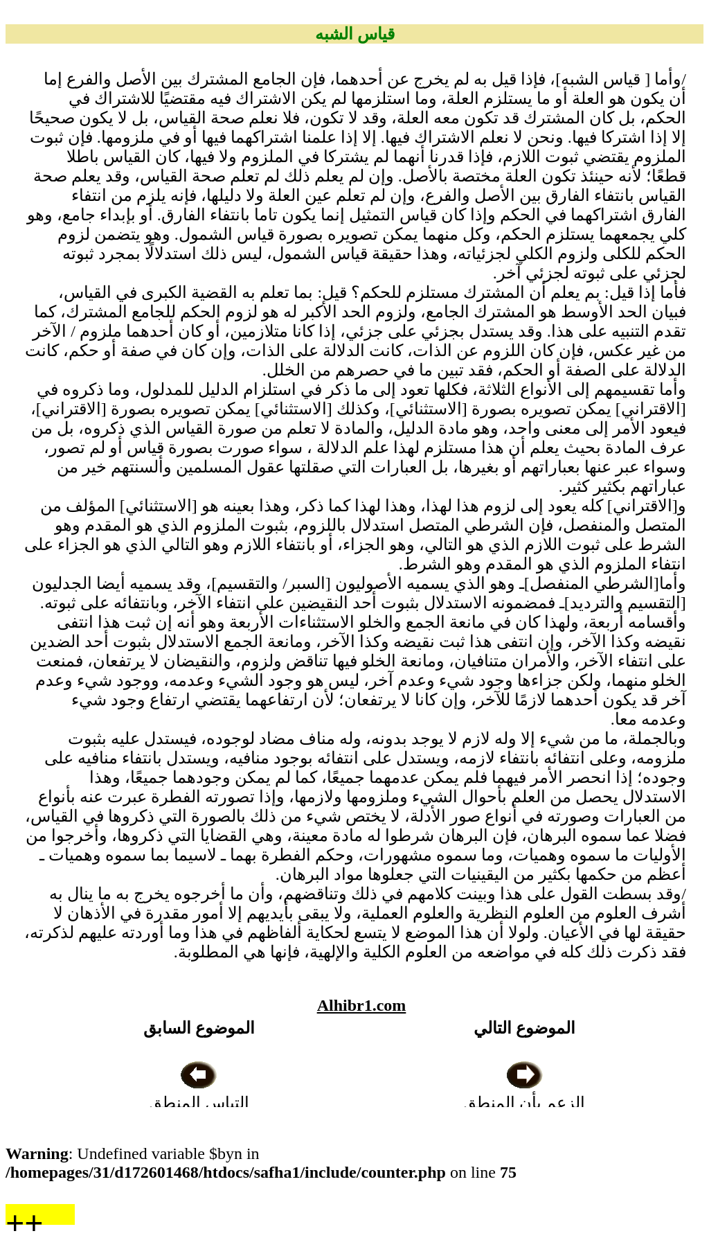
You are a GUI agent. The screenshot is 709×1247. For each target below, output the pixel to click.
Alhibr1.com (361, 1005)
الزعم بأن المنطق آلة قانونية (524, 1102)
